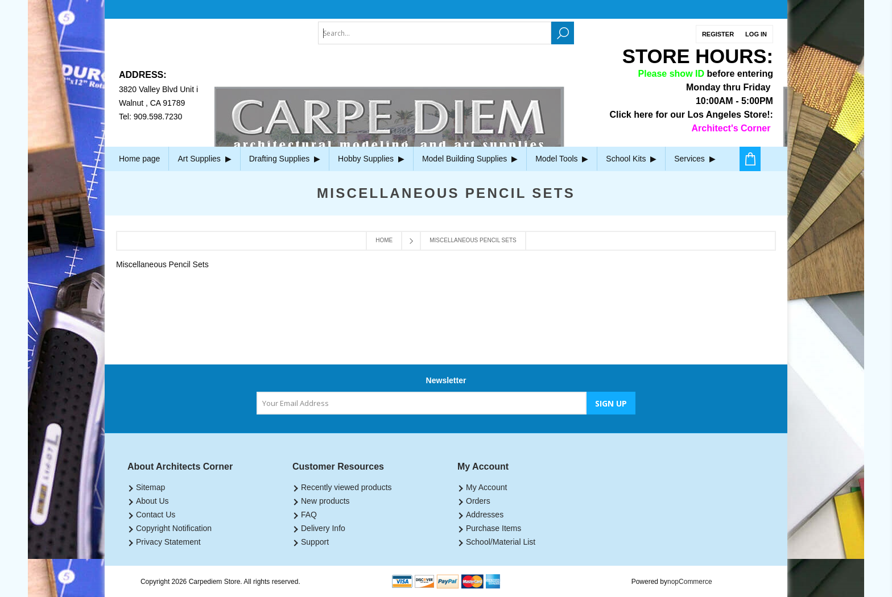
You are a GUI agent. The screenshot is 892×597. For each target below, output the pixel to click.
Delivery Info (323, 528)
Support (315, 541)
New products (325, 500)
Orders (478, 500)
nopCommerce (689, 582)
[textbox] (434, 33)
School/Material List (500, 541)
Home (384, 240)
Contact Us (155, 514)
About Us (152, 500)
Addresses (484, 514)
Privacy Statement (168, 541)
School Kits (631, 158)
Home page (139, 158)
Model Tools (561, 158)
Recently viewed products (346, 487)
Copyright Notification (174, 528)
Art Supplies (204, 158)
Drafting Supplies (284, 158)
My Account (486, 487)
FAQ (309, 514)
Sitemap (150, 487)
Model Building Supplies (470, 158)
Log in (756, 34)
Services (694, 158)
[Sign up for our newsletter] (422, 403)
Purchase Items (493, 528)
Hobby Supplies (371, 158)
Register (718, 34)
